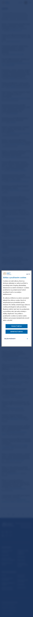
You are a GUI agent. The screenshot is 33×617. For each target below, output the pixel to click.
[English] (28, 274)
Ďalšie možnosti (9, 339)
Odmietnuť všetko (16, 332)
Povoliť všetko (16, 326)
